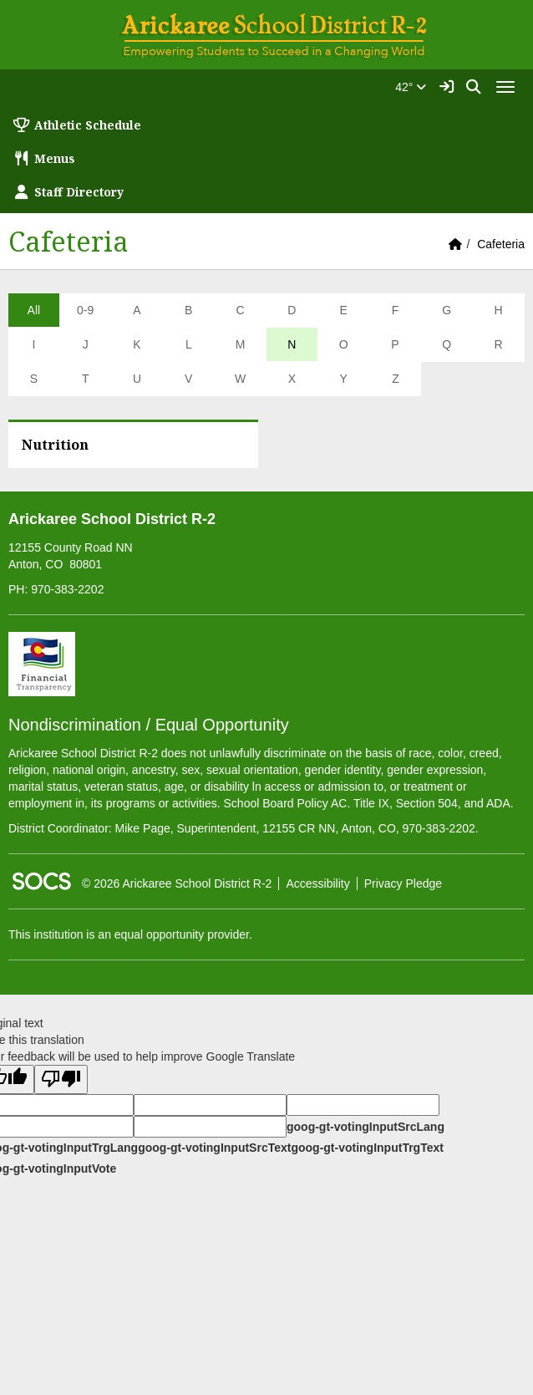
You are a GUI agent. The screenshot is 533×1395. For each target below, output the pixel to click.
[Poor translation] (61, 1079)
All (34, 310)
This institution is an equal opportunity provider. (130, 934)
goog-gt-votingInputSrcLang (365, 1126)
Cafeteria (501, 244)
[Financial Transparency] (41, 662)
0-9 (85, 310)
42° (410, 87)
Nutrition (55, 444)
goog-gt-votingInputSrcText (214, 1147)
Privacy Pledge (403, 883)
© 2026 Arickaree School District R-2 (177, 883)
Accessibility (317, 883)
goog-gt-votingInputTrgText (367, 1147)
